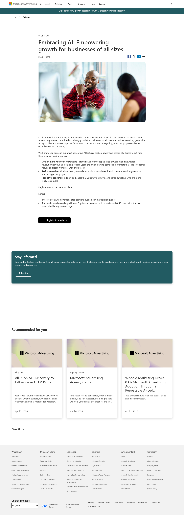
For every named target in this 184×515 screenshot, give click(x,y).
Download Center (46, 461)
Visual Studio (125, 489)
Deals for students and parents (77, 487)
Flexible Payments (46, 489)
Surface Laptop (17, 461)
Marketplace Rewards (128, 484)
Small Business (97, 489)
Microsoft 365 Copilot (99, 484)
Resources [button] (83, 4)
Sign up (169, 4)
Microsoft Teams (97, 479)
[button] (129, 56)
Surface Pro (15, 456)
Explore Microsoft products (21, 484)
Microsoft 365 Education (75, 470)
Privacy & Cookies (103, 502)
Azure (123, 456)
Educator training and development (74, 480)
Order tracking (45, 475)
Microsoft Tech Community (130, 475)
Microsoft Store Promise (48, 484)
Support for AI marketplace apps (132, 470)
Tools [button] (71, 4)
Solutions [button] (59, 4)
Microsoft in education (75, 456)
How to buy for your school (76, 475)
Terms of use (118, 502)
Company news (152, 466)
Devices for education (74, 461)
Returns (43, 470)
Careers (150, 456)
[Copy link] (144, 56)
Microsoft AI (96, 456)
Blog (93, 4)
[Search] (158, 4)
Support (102, 4)
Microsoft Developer (128, 461)
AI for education (72, 491)
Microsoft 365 (97, 470)
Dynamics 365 (97, 466)
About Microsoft (153, 461)
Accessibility (151, 484)
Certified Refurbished (47, 479)
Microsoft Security (98, 461)
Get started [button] (45, 4)
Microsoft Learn (126, 466)
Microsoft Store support (48, 466)
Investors (150, 475)
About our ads (155, 502)
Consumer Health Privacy (72, 506)
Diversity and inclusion (155, 479)
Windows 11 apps (18, 489)
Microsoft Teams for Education (77, 466)
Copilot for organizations (20, 470)
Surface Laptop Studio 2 (20, 466)
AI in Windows (16, 479)
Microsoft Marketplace (128, 479)
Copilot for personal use (20, 475)
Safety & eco (142, 502)
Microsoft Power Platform (101, 475)
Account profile (45, 456)
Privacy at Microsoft (154, 470)
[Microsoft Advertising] (23, 4)
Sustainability (152, 489)
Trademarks (130, 502)
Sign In (112, 4)
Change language (21, 501)
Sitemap (91, 502)
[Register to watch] (54, 220)
